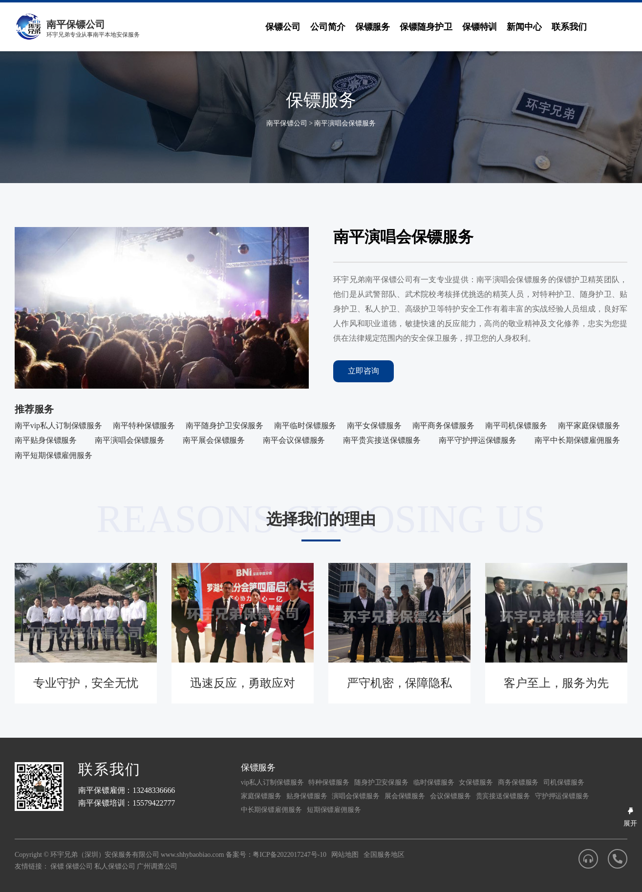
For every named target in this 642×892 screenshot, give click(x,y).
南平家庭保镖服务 (589, 425)
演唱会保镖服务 (355, 796)
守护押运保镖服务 (562, 796)
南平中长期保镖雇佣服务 (577, 440)
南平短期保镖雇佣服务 (53, 455)
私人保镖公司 (114, 866)
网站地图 (345, 854)
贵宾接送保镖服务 (503, 796)
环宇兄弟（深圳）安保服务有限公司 (104, 854)
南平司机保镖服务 (516, 425)
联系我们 (569, 27)
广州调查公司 (157, 866)
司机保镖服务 (563, 782)
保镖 (57, 866)
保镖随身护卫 (426, 27)
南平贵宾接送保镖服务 (382, 440)
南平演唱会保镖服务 (344, 123)
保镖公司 (282, 27)
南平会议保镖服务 (294, 440)
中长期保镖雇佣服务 (271, 809)
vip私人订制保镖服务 (272, 782)
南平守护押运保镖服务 (477, 440)
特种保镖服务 (328, 782)
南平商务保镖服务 (443, 425)
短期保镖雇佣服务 (334, 809)
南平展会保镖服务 (214, 440)
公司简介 (327, 27)
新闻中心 (524, 27)
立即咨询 (363, 371)
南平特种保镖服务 (144, 425)
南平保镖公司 (286, 123)
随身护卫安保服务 (381, 782)
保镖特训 (479, 27)
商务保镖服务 (518, 782)
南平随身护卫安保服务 (224, 425)
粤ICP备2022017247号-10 (289, 854)
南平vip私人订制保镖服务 (58, 425)
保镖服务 (372, 27)
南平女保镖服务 (374, 425)
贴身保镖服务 (306, 796)
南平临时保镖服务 (305, 425)
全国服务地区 (384, 854)
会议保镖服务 (450, 796)
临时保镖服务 (433, 782)
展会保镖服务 (405, 796)
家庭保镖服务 (261, 796)
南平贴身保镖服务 (46, 440)
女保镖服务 (476, 782)
